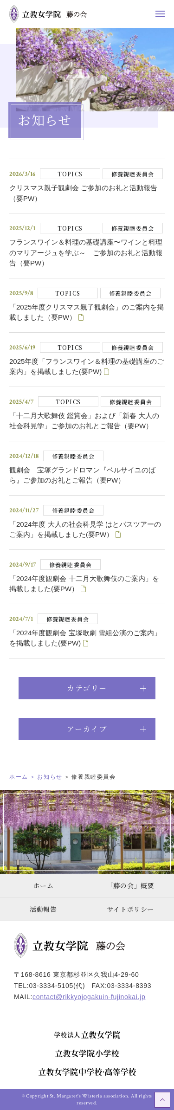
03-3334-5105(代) (57, 985)
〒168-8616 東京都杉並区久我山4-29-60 (76, 974)
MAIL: (79, 996)
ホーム (43, 885)
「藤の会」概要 (131, 885)
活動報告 (43, 909)
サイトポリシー (130, 909)
